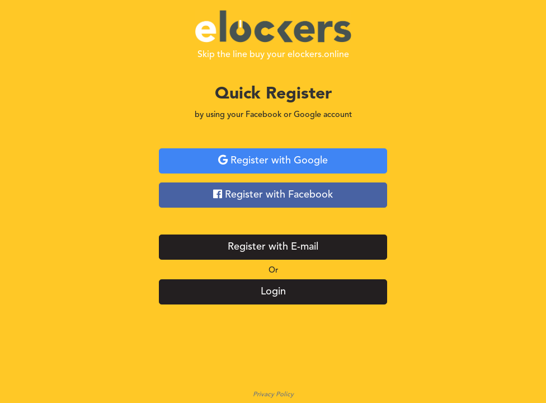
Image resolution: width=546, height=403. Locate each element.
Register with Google (273, 160)
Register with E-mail (273, 247)
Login (273, 292)
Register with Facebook (273, 194)
